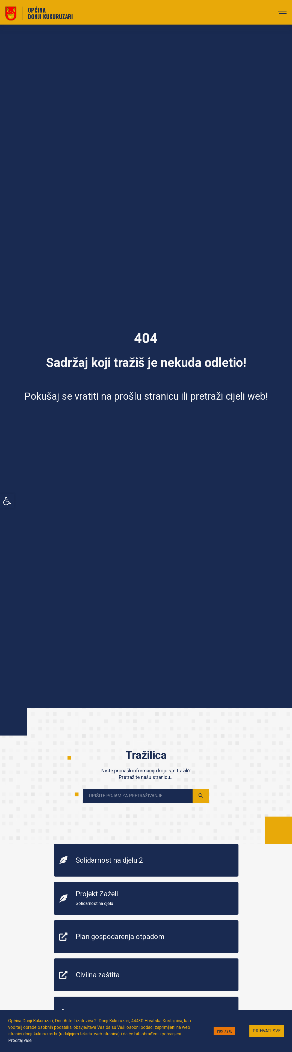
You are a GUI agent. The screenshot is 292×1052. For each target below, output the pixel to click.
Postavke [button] (224, 1031)
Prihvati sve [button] (267, 1030)
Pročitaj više (20, 1040)
